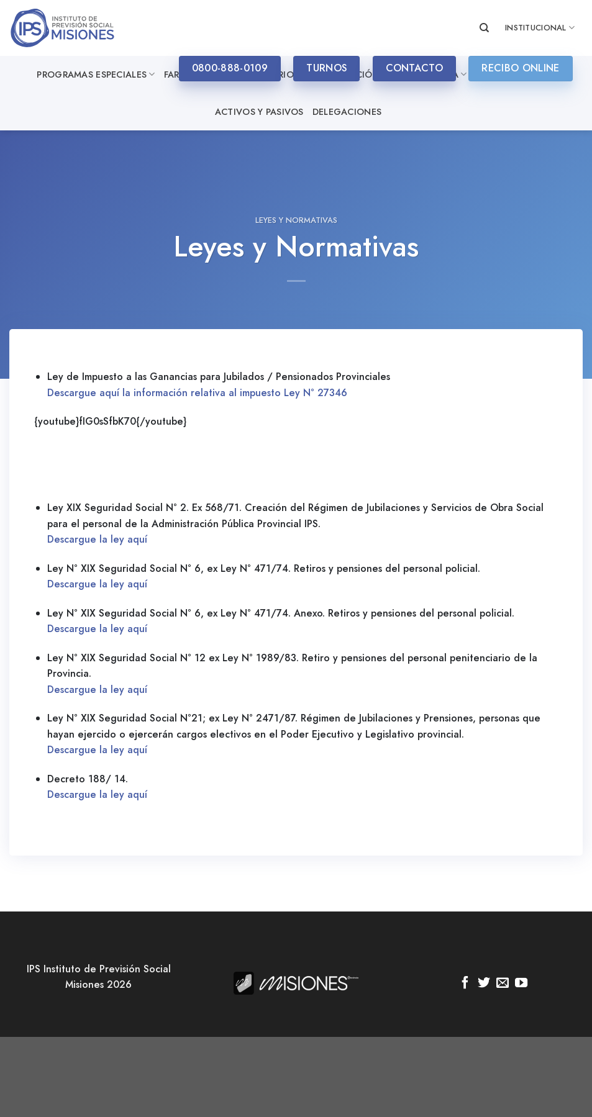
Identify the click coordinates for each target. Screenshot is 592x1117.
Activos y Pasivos (259, 112)
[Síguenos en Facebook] (465, 983)
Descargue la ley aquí (97, 539)
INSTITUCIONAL (540, 28)
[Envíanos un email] (502, 983)
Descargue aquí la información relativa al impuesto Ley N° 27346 (197, 393)
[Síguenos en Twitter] (484, 983)
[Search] (484, 28)
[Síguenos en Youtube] (521, 983)
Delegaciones (346, 112)
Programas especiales (96, 74)
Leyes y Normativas (296, 220)
